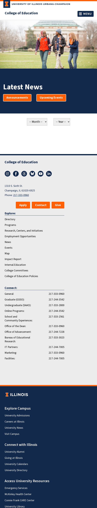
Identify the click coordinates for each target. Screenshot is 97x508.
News (8, 242)
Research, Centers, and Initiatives (24, 231)
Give (58, 205)
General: (9, 294)
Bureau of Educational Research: (17, 339)
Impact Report (13, 259)
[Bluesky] (32, 175)
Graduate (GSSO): (15, 300)
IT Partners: (11, 347)
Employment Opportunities (20, 236)
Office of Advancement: (18, 332)
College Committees (16, 270)
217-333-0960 (21, 195)
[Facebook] (16, 175)
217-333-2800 (56, 305)
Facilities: (10, 358)
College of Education (21, 13)
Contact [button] (41, 205)
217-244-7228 (56, 332)
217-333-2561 (56, 317)
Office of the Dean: (15, 326)
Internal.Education (15, 265)
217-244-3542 (56, 300)
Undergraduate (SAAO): (18, 305)
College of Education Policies (21, 276)
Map (7, 253)
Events (8, 248)
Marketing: (11, 353)
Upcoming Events (51, 98)
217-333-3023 (56, 337)
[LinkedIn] (49, 175)
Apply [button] (23, 205)
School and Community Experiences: (19, 318)
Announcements (17, 98)
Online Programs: (15, 311)
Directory (10, 219)
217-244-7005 (56, 347)
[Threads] (24, 175)
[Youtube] (41, 175)
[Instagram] (7, 175)
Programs (10, 225)
